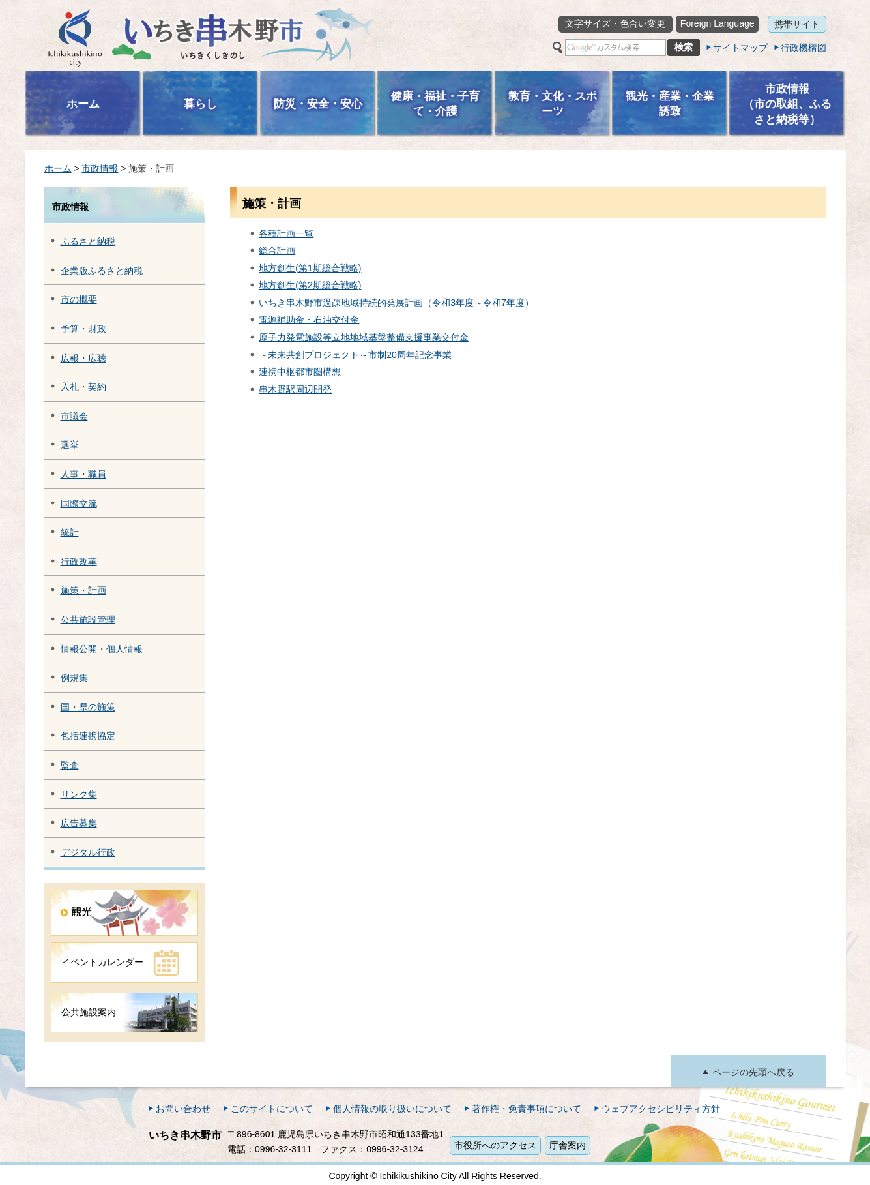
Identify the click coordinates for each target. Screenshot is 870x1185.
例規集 (74, 677)
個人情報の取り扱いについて (392, 1108)
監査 (70, 765)
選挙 (70, 445)
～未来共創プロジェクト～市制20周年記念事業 (355, 355)
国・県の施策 (88, 707)
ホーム (58, 168)
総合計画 (277, 250)
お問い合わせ (183, 1108)
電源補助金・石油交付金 (309, 319)
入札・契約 (83, 387)
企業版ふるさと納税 (102, 270)
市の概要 (79, 299)
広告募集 (79, 823)
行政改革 (79, 561)
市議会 (74, 416)
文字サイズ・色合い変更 (615, 23)
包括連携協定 (88, 735)
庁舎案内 (567, 1145)
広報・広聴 (83, 358)
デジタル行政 (88, 852)
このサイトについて (272, 1108)
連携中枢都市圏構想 (300, 372)
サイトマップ (740, 47)
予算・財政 (83, 328)
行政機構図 (803, 47)
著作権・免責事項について (526, 1108)
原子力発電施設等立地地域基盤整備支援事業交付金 (364, 337)
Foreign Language (717, 23)
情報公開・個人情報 (102, 649)
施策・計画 (83, 590)
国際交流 (79, 503)
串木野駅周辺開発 (295, 389)
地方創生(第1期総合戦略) (310, 268)
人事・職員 (83, 474)
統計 (70, 532)
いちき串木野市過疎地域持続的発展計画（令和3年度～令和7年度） (396, 302)
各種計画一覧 (286, 233)
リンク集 (79, 794)
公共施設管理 (88, 619)
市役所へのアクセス (495, 1145)
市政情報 (99, 168)
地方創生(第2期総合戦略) (310, 285)
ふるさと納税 (88, 241)
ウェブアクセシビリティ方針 (661, 1108)
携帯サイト (797, 24)
